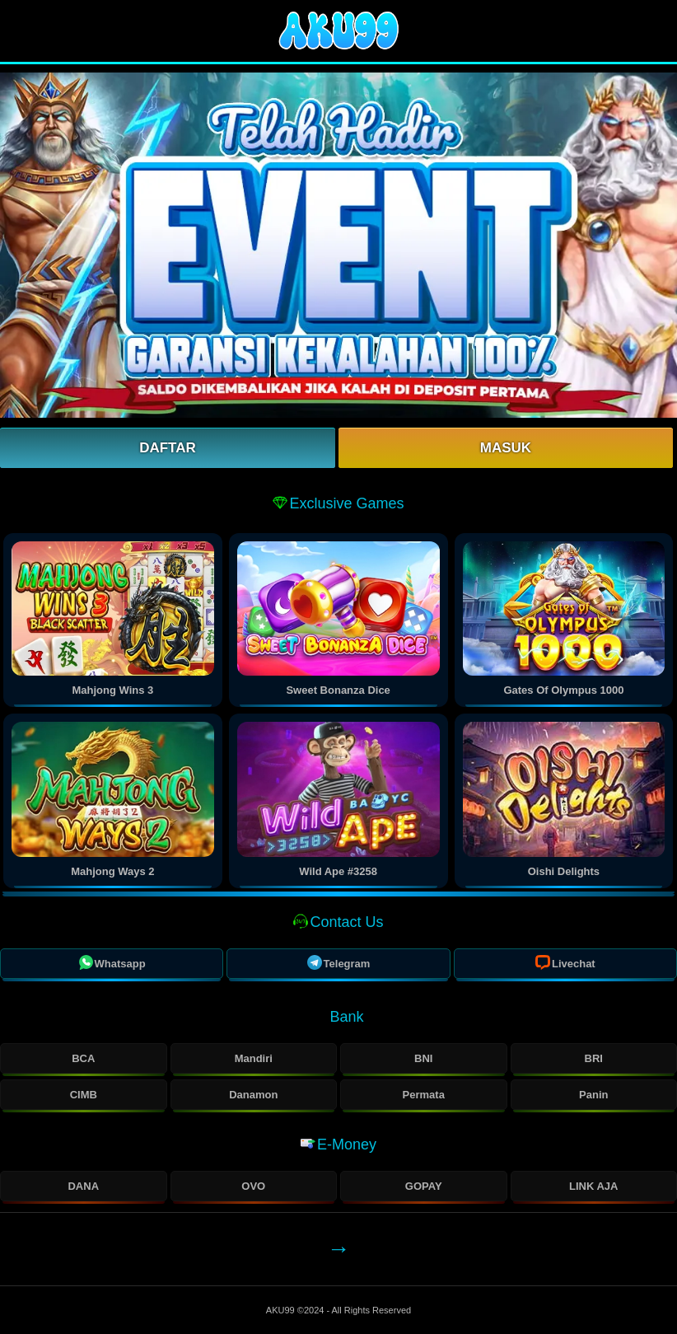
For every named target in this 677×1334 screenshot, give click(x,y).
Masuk (505, 448)
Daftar (167, 448)
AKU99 (281, 1310)
